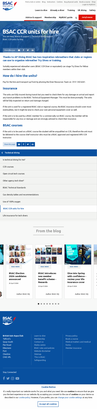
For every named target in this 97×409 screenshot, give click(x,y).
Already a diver (57, 10)
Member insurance (73, 348)
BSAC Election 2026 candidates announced (18, 276)
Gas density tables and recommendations (21, 195)
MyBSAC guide (66, 17)
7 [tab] (55, 304)
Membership (50, 17)
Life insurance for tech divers (15, 216)
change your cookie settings (70, 397)
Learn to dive (41, 10)
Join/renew (87, 17)
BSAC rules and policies (44, 348)
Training (71, 10)
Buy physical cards (71, 2)
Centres (60, 2)
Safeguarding (40, 360)
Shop (94, 2)
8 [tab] (58, 304)
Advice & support (34, 17)
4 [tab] (47, 304)
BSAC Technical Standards (14, 188)
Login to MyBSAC (89, 4)
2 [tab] (41, 304)
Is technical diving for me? (14, 160)
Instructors (51, 2)
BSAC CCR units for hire (13, 208)
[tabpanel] (19, 271)
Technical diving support (42, 36)
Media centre (39, 345)
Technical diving (12, 153)
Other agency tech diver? (13, 181)
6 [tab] (52, 304)
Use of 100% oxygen (11, 202)
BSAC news (15, 266)
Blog (44, 2)
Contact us (39, 342)
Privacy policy (71, 336)
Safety (92, 10)
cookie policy (24, 397)
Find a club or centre (32, 2)
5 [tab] (50, 304)
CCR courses (8, 167)
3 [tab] (44, 304)
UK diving (82, 10)
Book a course (84, 2)
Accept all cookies (48, 404)
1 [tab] (38, 304)
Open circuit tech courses (14, 174)
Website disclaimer (42, 351)
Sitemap (37, 354)
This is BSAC (39, 357)
